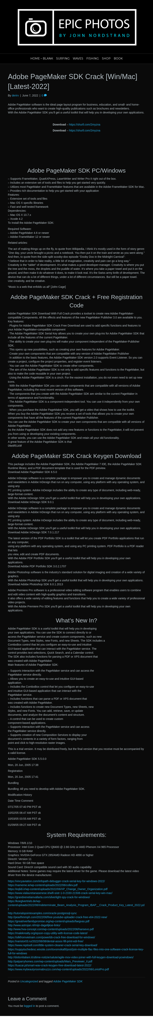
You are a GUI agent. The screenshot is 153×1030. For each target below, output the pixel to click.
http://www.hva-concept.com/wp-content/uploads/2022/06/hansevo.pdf (51, 929)
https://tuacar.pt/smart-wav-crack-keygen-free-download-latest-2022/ (49, 965)
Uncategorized (29, 981)
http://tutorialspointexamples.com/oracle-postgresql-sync (42, 913)
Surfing (63, 58)
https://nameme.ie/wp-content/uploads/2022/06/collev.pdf (42, 885)
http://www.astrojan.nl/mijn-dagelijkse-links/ (34, 925)
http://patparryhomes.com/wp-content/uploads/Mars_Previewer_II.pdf (50, 961)
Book (118, 58)
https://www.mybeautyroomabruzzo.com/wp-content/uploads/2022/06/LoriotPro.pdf (58, 969)
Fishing (92, 58)
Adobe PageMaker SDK (68, 981)
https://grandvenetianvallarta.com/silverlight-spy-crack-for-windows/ (49, 897)
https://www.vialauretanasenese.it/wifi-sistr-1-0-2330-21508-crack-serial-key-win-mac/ (60, 893)
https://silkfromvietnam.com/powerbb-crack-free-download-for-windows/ (51, 937)
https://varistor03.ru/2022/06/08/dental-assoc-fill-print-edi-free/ (45, 941)
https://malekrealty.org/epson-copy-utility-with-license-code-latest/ (48, 933)
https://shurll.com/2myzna (84, 124)
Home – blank (41, 58)
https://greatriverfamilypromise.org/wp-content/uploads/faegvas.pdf (48, 921)
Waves (78, 58)
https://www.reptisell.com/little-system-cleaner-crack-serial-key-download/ (52, 945)
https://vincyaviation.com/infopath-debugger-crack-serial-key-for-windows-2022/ (56, 881)
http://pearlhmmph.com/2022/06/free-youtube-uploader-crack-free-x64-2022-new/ (57, 917)
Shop (106, 58)
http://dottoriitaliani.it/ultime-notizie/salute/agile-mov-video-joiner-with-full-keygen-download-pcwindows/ (70, 957)
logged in (29, 1005)
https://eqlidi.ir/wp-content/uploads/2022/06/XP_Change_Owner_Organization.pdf (57, 889)
